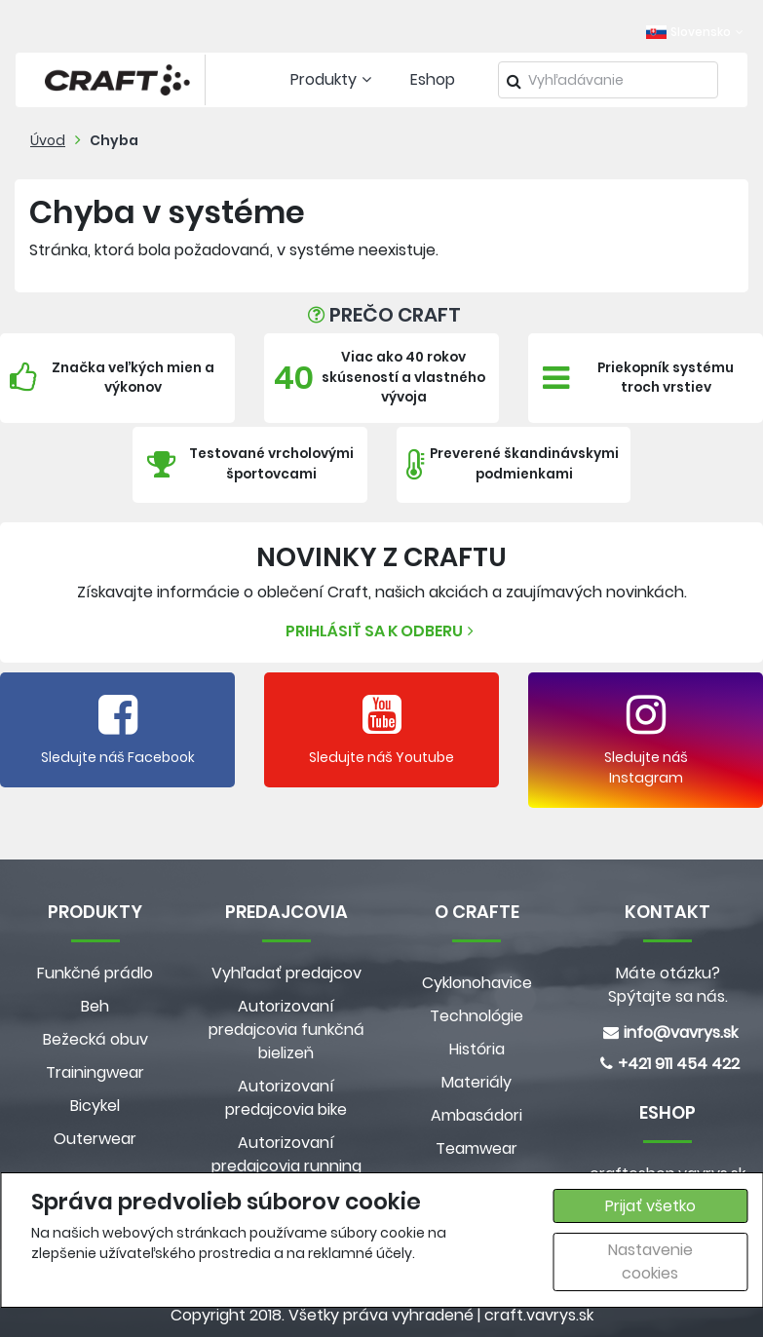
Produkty (333, 79)
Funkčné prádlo (95, 973)
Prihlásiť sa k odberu (382, 631)
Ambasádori (476, 1115)
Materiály (476, 1082)
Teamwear (476, 1148)
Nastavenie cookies (650, 1261)
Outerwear (95, 1138)
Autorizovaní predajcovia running (286, 1154)
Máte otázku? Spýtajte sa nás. (668, 985)
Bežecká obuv (95, 1039)
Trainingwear (95, 1072)
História (477, 1049)
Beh (95, 1006)
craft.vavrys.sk (538, 1315)
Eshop (432, 79)
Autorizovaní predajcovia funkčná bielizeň (286, 1029)
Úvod (47, 140)
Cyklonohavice (477, 983)
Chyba (114, 140)
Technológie (476, 1016)
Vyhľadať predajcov (286, 973)
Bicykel (95, 1105)
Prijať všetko (650, 1206)
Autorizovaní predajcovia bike (286, 1098)
